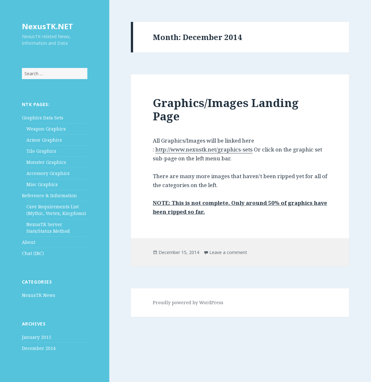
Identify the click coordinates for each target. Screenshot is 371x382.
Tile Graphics (41, 151)
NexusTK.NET (47, 26)
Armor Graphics (44, 140)
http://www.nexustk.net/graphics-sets (204, 149)
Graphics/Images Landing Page (226, 109)
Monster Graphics (46, 162)
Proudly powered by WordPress (188, 302)
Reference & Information (49, 195)
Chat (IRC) (33, 253)
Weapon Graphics (46, 129)
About (28, 242)
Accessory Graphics (48, 173)
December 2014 (39, 348)
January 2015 (36, 337)
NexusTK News (38, 295)
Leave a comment (228, 252)
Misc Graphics (42, 184)
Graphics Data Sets (42, 118)
